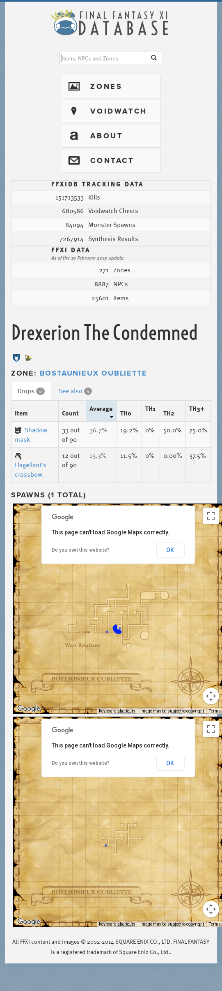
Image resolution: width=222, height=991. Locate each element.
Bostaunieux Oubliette (93, 373)
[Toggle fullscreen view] (211, 516)
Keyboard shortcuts (117, 711)
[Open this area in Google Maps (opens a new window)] (28, 708)
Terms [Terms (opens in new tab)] (215, 711)
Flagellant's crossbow (30, 466)
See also (75, 391)
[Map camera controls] (211, 696)
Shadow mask (31, 434)
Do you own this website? (81, 550)
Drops (31, 391)
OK (170, 550)
